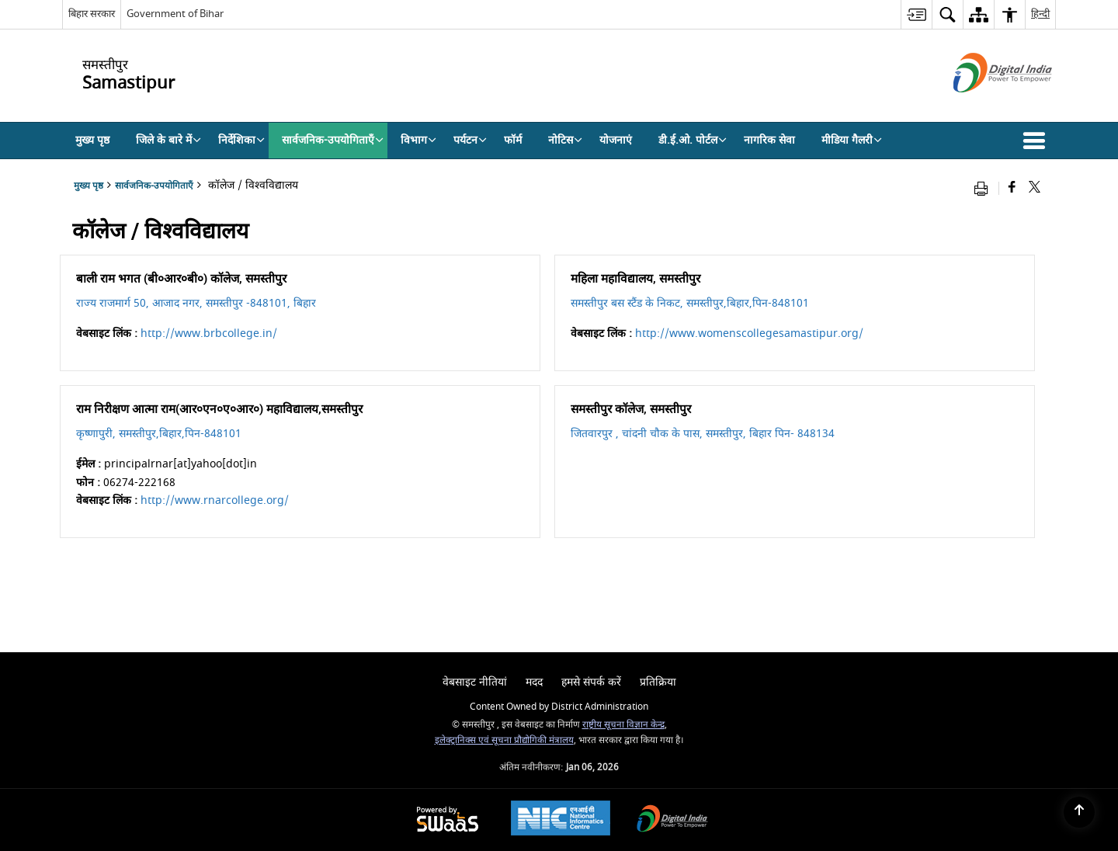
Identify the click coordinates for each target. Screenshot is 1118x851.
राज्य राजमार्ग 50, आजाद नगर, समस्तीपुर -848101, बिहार (196, 303)
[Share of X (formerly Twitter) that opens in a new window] (1034, 188)
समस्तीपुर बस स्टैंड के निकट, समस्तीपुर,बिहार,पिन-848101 (690, 303)
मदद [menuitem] (534, 682)
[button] (1037, 140)
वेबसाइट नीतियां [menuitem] (475, 682)
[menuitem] (916, 14)
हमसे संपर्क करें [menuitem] (591, 682)
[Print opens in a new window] (984, 188)
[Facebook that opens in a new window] (1012, 188)
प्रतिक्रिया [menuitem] (658, 682)
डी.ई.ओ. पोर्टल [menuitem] (692, 140)
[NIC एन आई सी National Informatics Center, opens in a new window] (560, 820)
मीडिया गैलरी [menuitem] (851, 140)
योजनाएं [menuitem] (615, 140)
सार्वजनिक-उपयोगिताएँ (154, 186)
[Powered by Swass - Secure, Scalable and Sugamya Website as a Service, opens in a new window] (447, 820)
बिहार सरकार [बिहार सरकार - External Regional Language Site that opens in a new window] (91, 13)
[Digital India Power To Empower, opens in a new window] (672, 820)
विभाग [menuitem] (418, 140)
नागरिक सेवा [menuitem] (769, 140)
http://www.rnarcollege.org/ (215, 500)
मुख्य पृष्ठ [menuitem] (92, 140)
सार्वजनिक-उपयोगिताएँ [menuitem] (333, 140)
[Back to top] (1079, 812)
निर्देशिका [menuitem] (241, 140)
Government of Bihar (175, 13)
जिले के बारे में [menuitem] (168, 140)
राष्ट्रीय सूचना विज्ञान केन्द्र (623, 724)
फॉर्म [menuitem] (513, 140)
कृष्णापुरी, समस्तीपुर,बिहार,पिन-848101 (158, 434)
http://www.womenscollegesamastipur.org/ (749, 333)
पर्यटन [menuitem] (470, 140)
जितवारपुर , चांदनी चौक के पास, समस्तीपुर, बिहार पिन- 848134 (703, 434)
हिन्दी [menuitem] (1040, 13)
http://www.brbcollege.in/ (209, 333)
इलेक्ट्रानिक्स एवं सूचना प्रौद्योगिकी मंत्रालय (504, 740)
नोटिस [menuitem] (565, 140)
